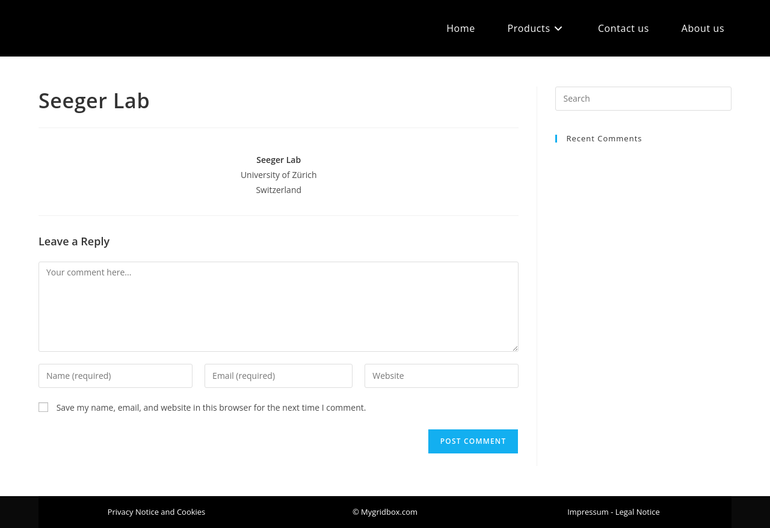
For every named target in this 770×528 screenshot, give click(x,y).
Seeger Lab (278, 159)
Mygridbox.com (90, 28)
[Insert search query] (643, 99)
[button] (385, 512)
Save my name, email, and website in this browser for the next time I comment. (211, 407)
